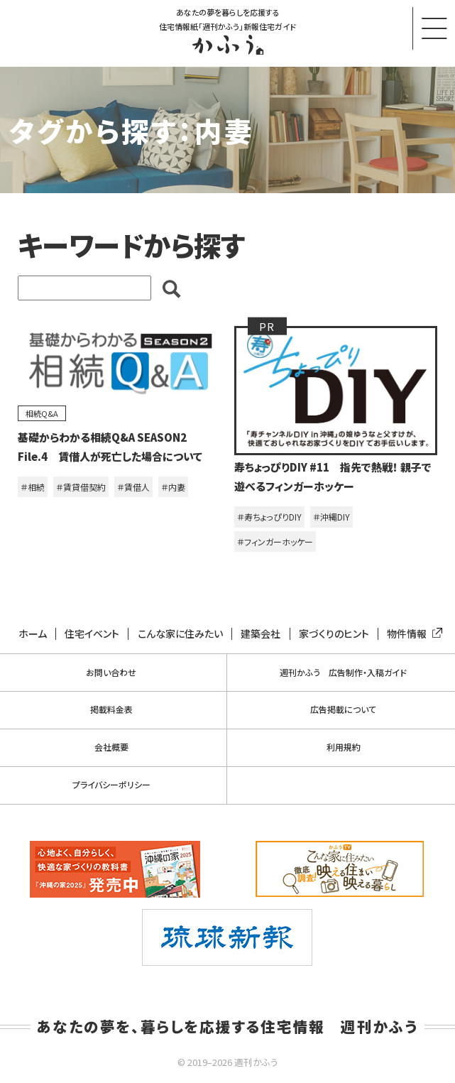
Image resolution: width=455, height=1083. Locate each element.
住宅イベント (92, 634)
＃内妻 (173, 487)
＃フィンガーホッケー (275, 541)
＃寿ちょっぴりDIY (269, 517)
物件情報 (412, 634)
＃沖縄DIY (331, 517)
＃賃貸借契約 (81, 487)
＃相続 (33, 487)
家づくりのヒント (334, 634)
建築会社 (260, 634)
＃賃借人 (133, 487)
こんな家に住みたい (180, 634)
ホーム (32, 634)
